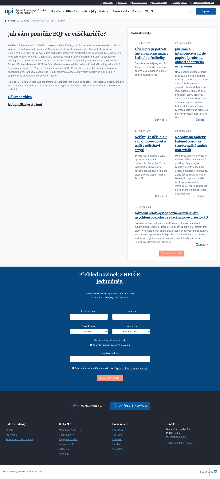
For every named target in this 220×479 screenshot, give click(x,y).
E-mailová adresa (110, 353)
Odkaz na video (20, 97)
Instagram (117, 449)
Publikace (122, 2)
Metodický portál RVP (70, 430)
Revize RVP (108, 2)
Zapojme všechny (68, 439)
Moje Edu (64, 453)
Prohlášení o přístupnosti (19, 439)
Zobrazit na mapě (177, 437)
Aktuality (55, 11)
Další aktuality (171, 253)
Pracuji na (131, 326)
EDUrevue (64, 449)
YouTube (117, 434)
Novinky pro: (88, 326)
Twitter (116, 444)
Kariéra (9, 430)
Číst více (159, 119)
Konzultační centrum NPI (203, 2)
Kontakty (137, 11)
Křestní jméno (88, 311)
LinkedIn (117, 439)
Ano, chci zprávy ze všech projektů (110, 345)
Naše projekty (89, 11)
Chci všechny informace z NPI (110, 340)
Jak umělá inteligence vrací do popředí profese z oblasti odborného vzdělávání (190, 57)
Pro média (11, 434)
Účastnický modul (159, 2)
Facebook (117, 430)
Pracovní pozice (121, 11)
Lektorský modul (180, 2)
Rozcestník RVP (67, 434)
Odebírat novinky (110, 377)
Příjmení (131, 311)
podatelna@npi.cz (183, 443)
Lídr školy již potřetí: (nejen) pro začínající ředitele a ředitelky (151, 53)
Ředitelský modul (139, 2)
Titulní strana (13, 21)
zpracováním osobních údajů (132, 368)
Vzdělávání (69, 11)
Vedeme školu (66, 444)
